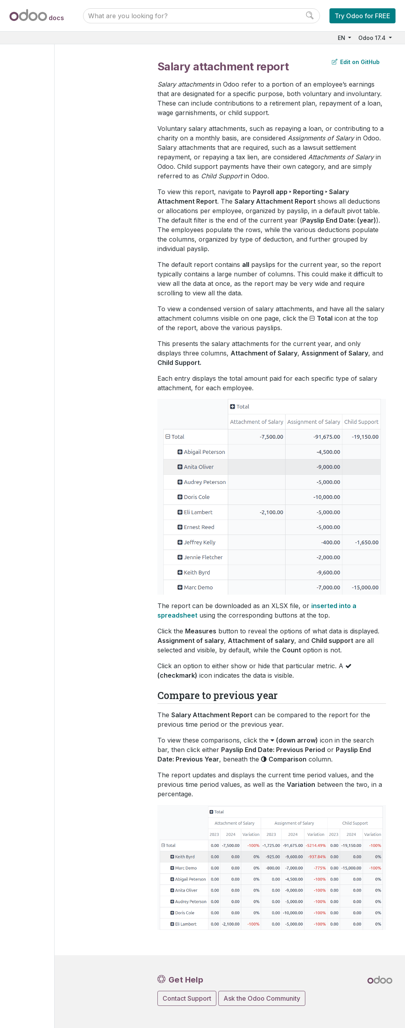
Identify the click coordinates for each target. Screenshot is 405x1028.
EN (342, 37)
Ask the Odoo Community (261, 998)
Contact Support (187, 998)
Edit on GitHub (356, 62)
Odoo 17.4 (372, 37)
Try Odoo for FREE (362, 16)
